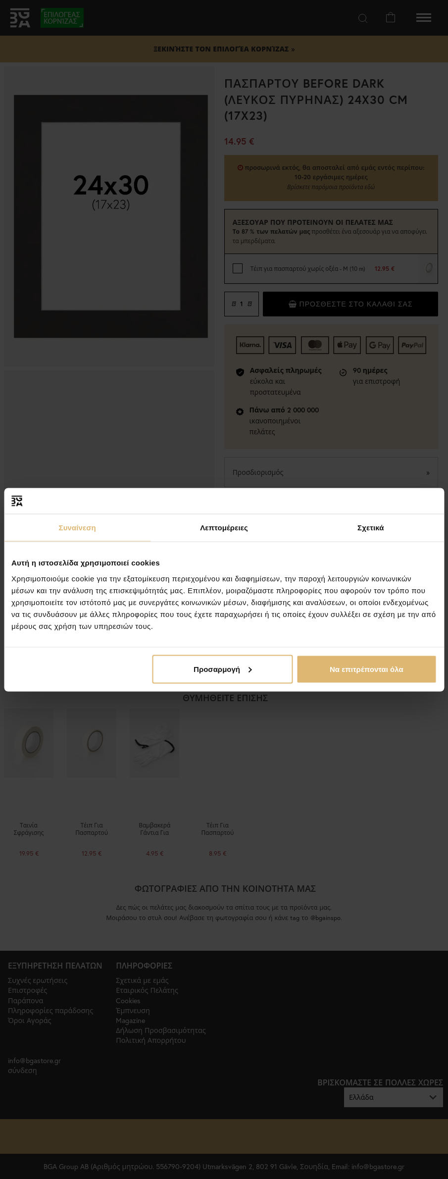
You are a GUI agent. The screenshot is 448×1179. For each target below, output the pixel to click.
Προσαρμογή (223, 669)
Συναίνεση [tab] (77, 527)
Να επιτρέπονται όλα (366, 669)
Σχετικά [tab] (370, 527)
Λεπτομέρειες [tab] (224, 527)
